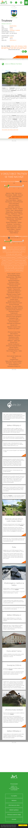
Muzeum (21, 267)
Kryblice (20, 209)
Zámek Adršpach (14, 322)
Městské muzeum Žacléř (14, 294)
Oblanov (7, 214)
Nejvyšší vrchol (22, 263)
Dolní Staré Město (12, 47)
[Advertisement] (14, 156)
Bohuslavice (20, 46)
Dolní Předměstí (4, 47)
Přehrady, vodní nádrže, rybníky (14, 254)
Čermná (20, 195)
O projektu (14, 796)
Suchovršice (17, 224)
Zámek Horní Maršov (14, 301)
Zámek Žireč (13, 342)
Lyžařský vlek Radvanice (14, 291)
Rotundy (4, 263)
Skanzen (22, 251)
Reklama (14, 800)
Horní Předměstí (20, 47)
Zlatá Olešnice (14, 233)
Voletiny (11, 231)
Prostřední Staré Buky (11, 217)
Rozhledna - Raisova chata (13, 363)
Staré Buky (18, 219)
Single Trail (14, 267)
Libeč (12, 210)
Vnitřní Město (11, 229)
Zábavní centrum (9, 270)
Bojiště (25, 46)
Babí (16, 46)
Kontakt (14, 819)
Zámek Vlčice (13, 279)
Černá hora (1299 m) (14, 320)
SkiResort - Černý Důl (14, 335)
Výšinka (16, 231)
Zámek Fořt (13, 325)
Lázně (15, 263)
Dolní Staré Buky (13, 198)
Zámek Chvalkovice (13, 344)
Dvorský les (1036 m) (14, 292)
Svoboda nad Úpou (11, 226)
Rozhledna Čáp (13, 318)
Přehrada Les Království (13, 323)
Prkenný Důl (16, 215)
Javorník (17, 207)
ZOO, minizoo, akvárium (12, 248)
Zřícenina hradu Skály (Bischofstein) (14, 333)
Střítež (19, 222)
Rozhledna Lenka (14, 337)
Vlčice (19, 227)
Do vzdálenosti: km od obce (10, 181)
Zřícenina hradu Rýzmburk (13, 346)
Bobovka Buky (10, 277)
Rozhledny (19, 257)
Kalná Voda (8, 209)
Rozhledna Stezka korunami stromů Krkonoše (14, 303)
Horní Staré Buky (14, 203)
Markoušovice (19, 210)
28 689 (11, 37)
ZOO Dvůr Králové (13, 339)
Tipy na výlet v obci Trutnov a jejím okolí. (10, 129)
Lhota (8, 210)
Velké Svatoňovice (11, 227)
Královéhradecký (13, 26)
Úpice (19, 226)
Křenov (15, 209)
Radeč (21, 217)
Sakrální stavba (19, 270)
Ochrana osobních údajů (14, 814)
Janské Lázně (14, 299)
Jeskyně (10, 263)
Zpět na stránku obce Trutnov (21, 137)
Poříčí (10, 215)
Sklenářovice (10, 219)
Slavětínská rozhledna (13, 284)
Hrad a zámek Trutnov (13, 273)
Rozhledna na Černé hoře (14, 315)
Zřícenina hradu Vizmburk (14, 310)
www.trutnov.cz (13, 40)
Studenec (9, 224)
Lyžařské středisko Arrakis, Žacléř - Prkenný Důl (14, 288)
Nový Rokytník (18, 212)
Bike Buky (18, 277)
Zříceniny (10, 260)
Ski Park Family (13, 285)
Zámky (4, 260)
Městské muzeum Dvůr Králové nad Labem (14, 327)
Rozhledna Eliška (13, 282)
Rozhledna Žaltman (13, 296)
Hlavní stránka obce (23, 57)
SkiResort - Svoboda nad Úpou (14, 298)
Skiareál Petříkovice (13, 280)
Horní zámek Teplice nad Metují (14, 357)
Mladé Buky (9, 212)
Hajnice (19, 200)
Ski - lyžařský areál (14, 251)
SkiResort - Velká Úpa (13, 340)
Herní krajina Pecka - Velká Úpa (14, 351)
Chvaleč (9, 197)
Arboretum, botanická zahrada (8, 257)
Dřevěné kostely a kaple (19, 260)
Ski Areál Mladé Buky (14, 275)
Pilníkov (20, 214)
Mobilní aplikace (14, 810)
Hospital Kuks (14, 359)
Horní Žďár (11, 207)
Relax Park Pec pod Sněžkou (14, 361)
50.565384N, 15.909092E (15, 30)
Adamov (12, 46)
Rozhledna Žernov (13, 349)
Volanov (18, 229)
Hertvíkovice (8, 202)
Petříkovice (14, 214)
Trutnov (6, 20)
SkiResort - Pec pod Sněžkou (14, 306)
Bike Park (7, 267)
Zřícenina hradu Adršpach (13, 316)
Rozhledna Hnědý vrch (14, 366)
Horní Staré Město (13, 205)
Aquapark (22, 248)
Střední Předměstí (11, 222)
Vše (4, 248)
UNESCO (6, 251)
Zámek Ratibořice (14, 364)
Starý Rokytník (14, 221)
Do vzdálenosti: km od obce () (14, 236)
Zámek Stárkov (13, 347)
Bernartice (18, 193)
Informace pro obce (14, 805)
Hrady (25, 257)
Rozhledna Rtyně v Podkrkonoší (14, 312)
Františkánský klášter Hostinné (14, 308)
